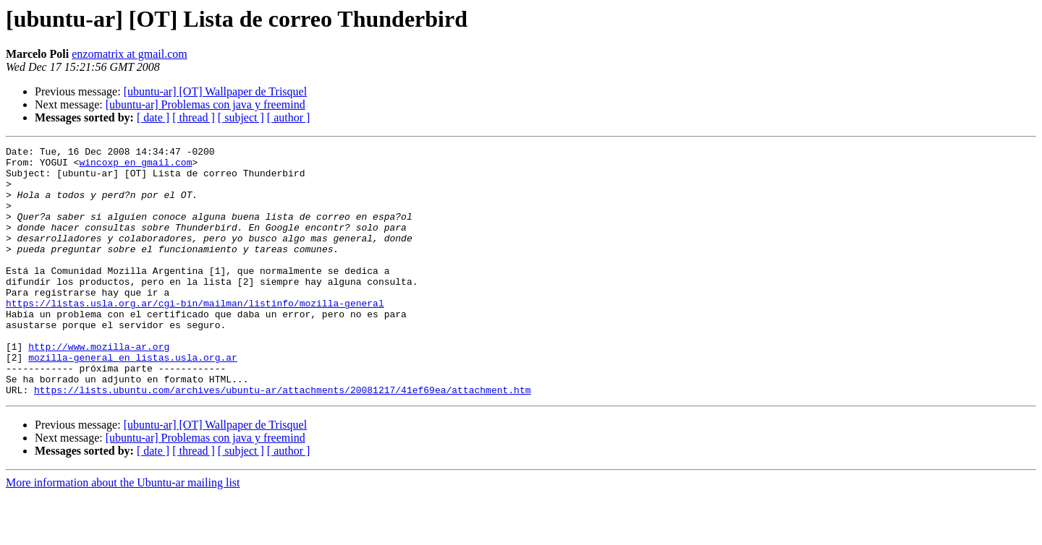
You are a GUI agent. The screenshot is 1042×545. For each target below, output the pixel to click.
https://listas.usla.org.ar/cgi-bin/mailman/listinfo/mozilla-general (195, 335)
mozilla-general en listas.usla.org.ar (132, 400)
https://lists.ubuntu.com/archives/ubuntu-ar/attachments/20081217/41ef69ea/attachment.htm (282, 439)
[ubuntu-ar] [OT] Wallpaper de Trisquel (215, 91)
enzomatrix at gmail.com (129, 54)
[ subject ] (241, 117)
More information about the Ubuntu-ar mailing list (123, 532)
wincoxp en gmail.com (135, 166)
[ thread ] (193, 117)
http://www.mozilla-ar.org (98, 387)
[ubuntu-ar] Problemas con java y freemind (205, 104)
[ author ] (288, 117)
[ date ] (153, 117)
